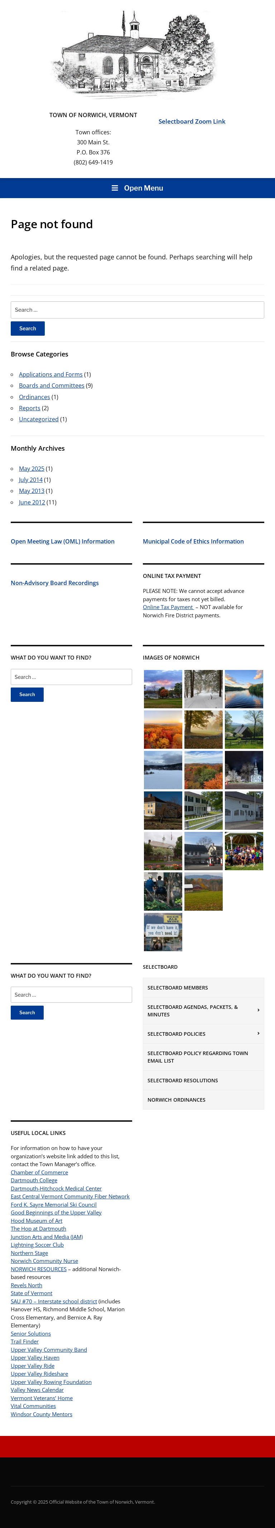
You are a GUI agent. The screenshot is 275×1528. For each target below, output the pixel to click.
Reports (29, 408)
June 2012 (32, 502)
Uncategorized (39, 419)
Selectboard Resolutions (183, 1080)
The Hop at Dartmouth (38, 1228)
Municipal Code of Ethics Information (193, 541)
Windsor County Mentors (41, 1414)
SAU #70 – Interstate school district (54, 1301)
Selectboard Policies (177, 1033)
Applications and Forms (51, 374)
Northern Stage (29, 1252)
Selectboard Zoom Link (192, 121)
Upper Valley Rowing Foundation (51, 1381)
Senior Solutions (31, 1333)
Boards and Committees (52, 385)
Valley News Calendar (37, 1389)
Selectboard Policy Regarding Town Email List (198, 1057)
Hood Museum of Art (36, 1220)
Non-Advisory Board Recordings (55, 583)
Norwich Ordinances (177, 1099)
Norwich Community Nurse (44, 1260)
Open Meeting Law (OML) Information (63, 541)
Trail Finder (25, 1341)
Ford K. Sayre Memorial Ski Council (54, 1204)
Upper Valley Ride (32, 1365)
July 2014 (31, 480)
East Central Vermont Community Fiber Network (70, 1196)
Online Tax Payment (168, 606)
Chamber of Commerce (39, 1172)
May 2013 (31, 491)
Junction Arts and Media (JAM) (47, 1236)
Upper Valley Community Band (49, 1349)
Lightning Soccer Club (37, 1244)
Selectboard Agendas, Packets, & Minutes (193, 1011)
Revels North (26, 1285)
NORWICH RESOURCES (39, 1269)
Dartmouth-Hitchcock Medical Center (56, 1188)
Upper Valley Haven (35, 1357)
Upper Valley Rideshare (39, 1373)
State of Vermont (31, 1293)
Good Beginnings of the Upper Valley (56, 1212)
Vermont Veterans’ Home (42, 1398)
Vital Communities (33, 1405)
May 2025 (31, 469)
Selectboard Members (178, 987)
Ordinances (34, 397)
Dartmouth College (34, 1180)
